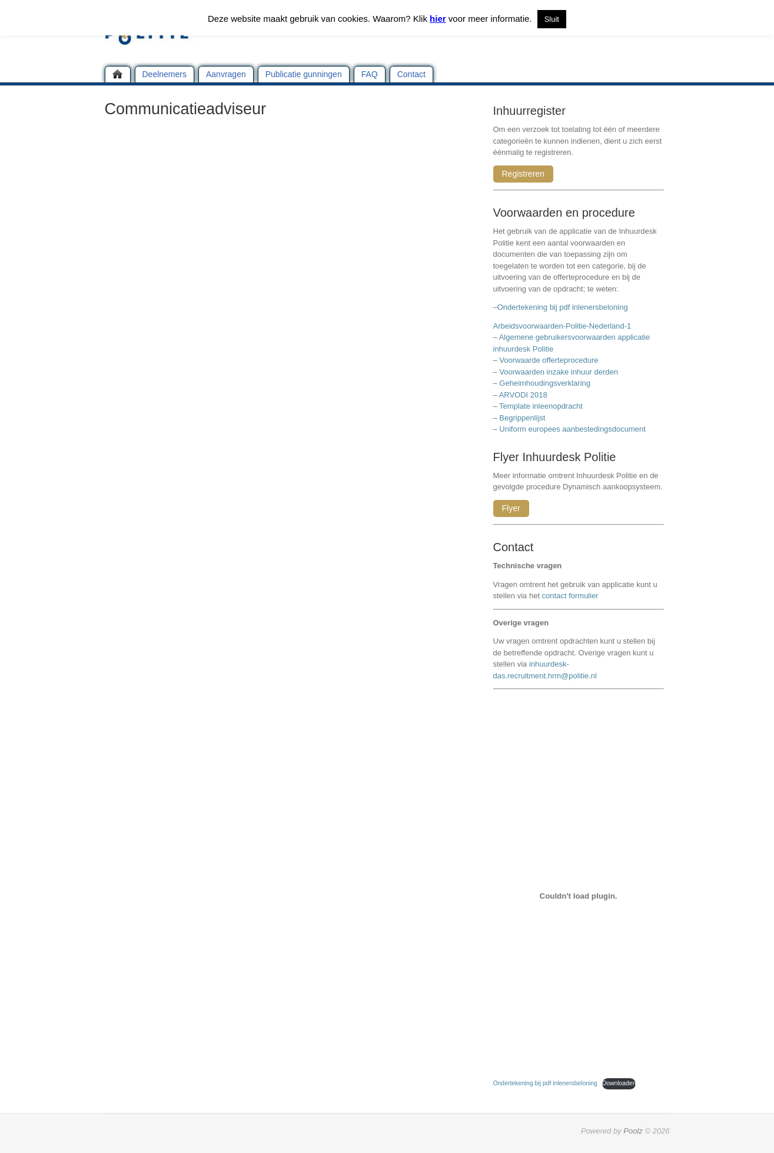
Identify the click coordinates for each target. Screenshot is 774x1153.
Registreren (523, 173)
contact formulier (570, 595)
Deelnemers (164, 74)
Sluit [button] (551, 19)
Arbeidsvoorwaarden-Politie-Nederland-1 (562, 326)
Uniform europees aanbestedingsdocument (572, 429)
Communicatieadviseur (186, 109)
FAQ (369, 74)
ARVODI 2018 (523, 394)
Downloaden (619, 1083)
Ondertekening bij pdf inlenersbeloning (564, 307)
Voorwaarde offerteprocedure (548, 360)
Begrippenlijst (522, 417)
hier (438, 19)
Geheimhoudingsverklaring (544, 383)
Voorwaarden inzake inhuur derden (558, 371)
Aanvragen (226, 74)
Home (118, 74)
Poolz (633, 1131)
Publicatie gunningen (303, 74)
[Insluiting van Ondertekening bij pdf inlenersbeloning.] (578, 895)
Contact (411, 74)
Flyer (511, 508)
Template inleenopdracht (541, 406)
